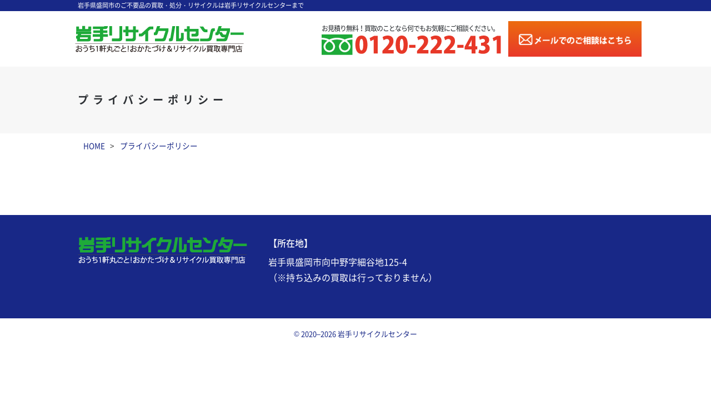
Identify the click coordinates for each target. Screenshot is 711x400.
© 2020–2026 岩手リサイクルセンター (355, 334)
